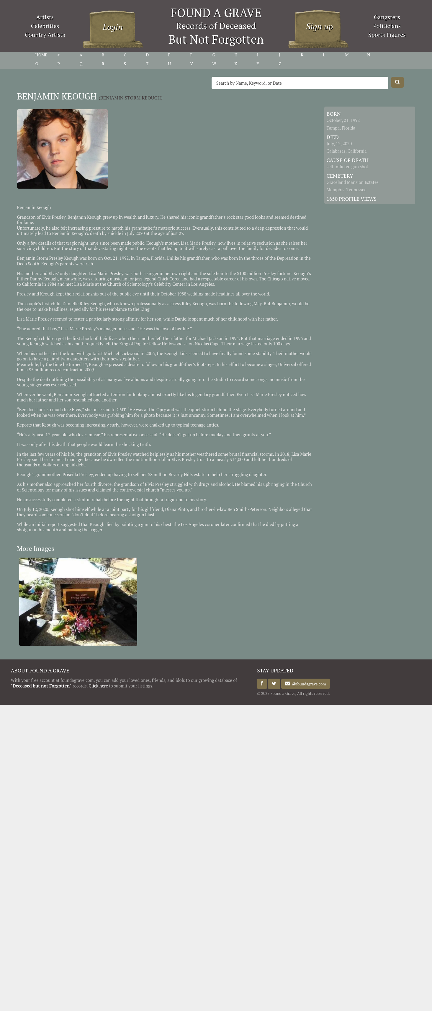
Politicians (387, 26)
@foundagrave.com (308, 683)
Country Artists (45, 35)
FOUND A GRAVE (216, 12)
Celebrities (45, 26)
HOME (41, 55)
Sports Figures (387, 35)
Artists (45, 17)
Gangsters (387, 17)
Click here (98, 686)
